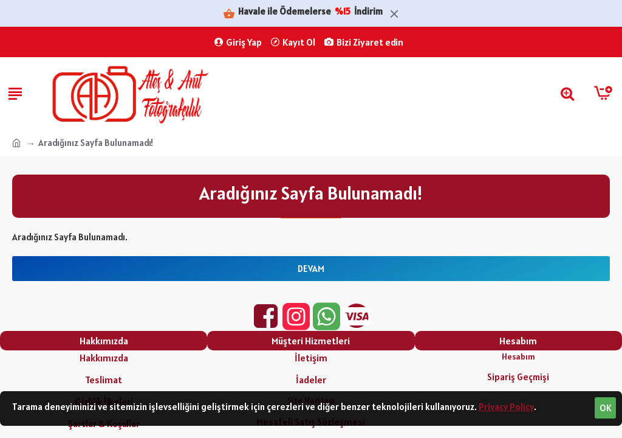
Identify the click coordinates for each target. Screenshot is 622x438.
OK (606, 408)
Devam (311, 268)
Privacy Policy (506, 406)
